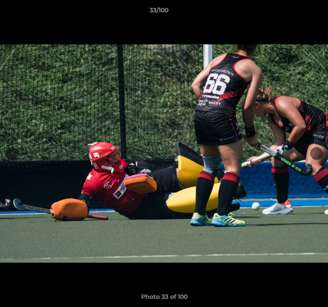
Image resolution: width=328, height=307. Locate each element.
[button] (297, 12)
